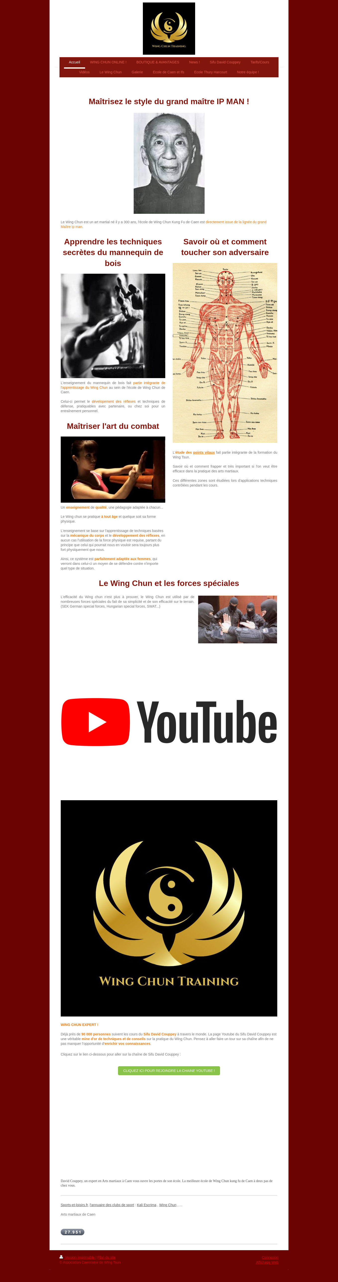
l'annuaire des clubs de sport (112, 1205)
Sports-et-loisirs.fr (74, 1205)
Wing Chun (167, 1205)
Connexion (270, 1257)
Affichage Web (267, 1262)
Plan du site (106, 1257)
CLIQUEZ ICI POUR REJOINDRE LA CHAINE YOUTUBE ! (169, 1071)
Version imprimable (77, 1257)
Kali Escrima (146, 1205)
